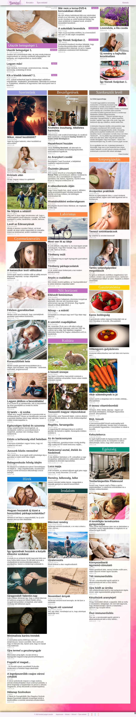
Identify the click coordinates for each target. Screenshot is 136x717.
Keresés (126, 3)
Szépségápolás (109, 159)
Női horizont (67, 290)
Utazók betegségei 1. (23, 45)
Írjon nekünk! (42, 3)
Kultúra (68, 340)
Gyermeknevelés (27, 238)
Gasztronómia (93, 28)
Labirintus (68, 214)
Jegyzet (54, 63)
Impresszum (59, 714)
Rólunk (67, 714)
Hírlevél (74, 714)
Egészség (53, 50)
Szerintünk (27, 92)
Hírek (27, 479)
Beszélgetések (68, 92)
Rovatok (30, 3)
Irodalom (68, 490)
